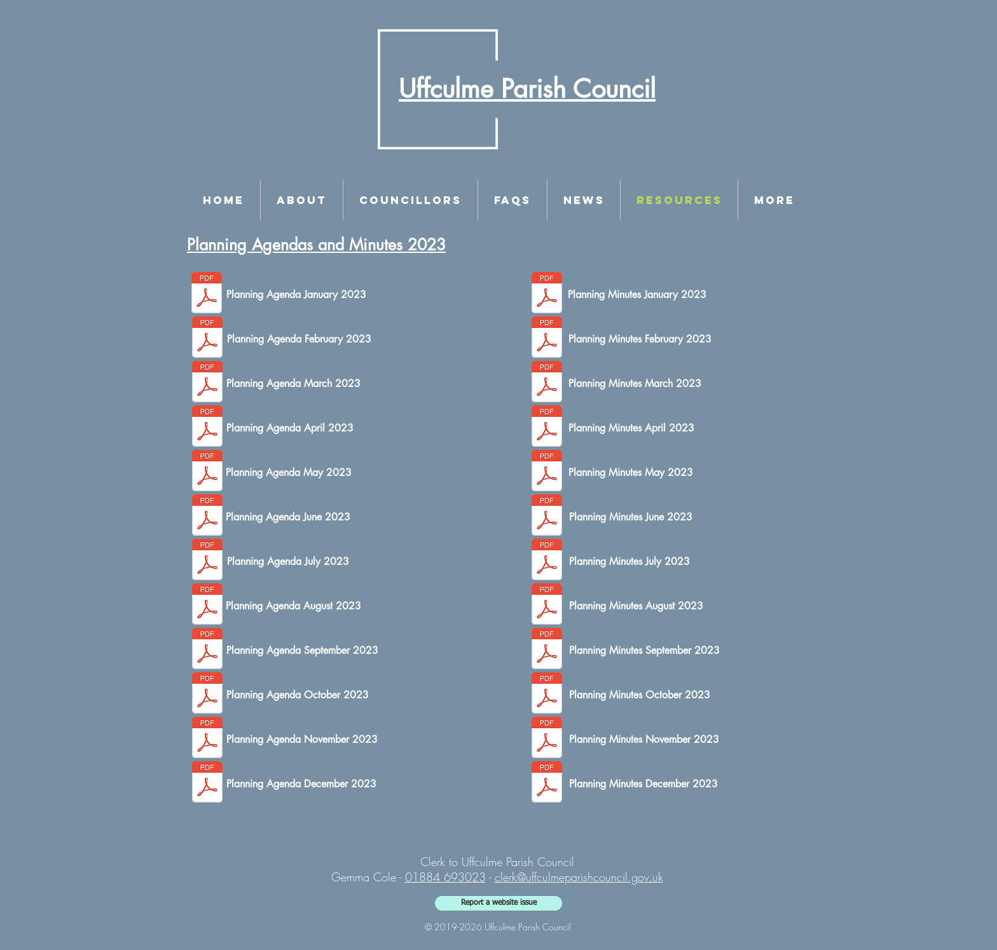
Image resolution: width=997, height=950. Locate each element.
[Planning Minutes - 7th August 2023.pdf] (547, 605)
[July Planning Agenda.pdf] (207, 561)
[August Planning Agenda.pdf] (207, 605)
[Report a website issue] (498, 903)
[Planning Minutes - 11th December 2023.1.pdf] (547, 783)
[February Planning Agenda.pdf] (207, 338)
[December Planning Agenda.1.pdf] (207, 783)
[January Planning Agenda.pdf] (206, 294)
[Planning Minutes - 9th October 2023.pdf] (547, 694)
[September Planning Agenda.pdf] (207, 650)
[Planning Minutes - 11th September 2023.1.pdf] (547, 650)
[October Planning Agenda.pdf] (207, 694)
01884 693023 (445, 877)
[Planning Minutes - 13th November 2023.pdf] (547, 739)
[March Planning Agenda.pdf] (207, 383)
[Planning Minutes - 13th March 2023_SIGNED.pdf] (547, 383)
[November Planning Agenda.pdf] (207, 739)
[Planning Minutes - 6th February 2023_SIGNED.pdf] (547, 338)
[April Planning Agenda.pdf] (207, 427)
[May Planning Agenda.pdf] (207, 472)
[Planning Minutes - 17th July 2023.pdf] (547, 561)
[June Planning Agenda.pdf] (207, 516)
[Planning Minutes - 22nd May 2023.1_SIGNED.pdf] (547, 472)
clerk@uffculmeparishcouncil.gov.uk (579, 877)
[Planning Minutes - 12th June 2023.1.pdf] (547, 516)
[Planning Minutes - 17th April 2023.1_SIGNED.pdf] (547, 427)
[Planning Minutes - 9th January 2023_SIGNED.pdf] (547, 294)
